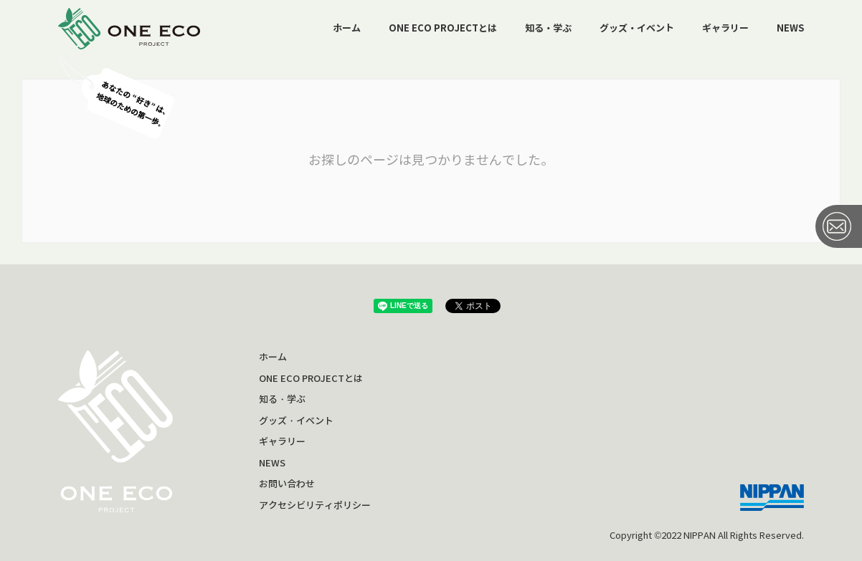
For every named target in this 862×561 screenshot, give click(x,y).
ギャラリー (725, 28)
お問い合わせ (287, 484)
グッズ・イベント (637, 28)
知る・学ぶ (548, 28)
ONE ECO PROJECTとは (443, 28)
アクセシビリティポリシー (315, 505)
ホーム (347, 28)
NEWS (790, 28)
